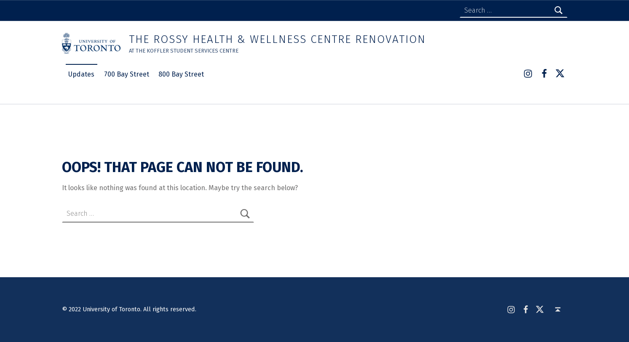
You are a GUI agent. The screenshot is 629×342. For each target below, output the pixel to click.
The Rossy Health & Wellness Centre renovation (277, 39)
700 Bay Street (126, 74)
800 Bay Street (181, 74)
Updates (81, 74)
